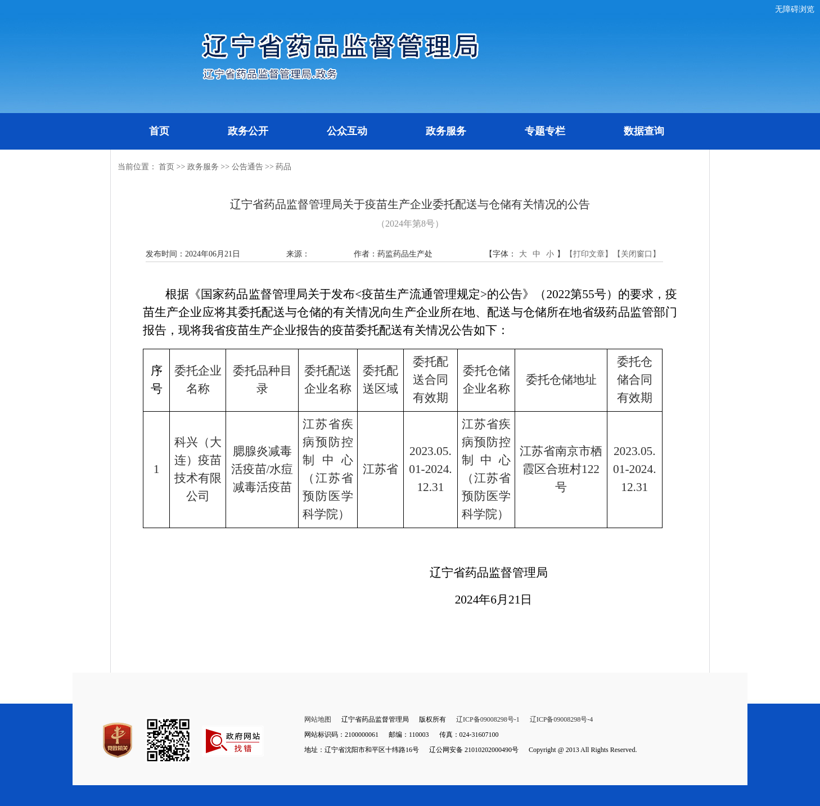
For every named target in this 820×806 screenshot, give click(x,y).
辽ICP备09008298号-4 (561, 719)
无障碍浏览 (794, 9)
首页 (159, 131)
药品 (283, 167)
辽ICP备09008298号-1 (488, 719)
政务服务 (446, 131)
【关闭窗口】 (636, 254)
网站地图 (317, 719)
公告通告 (247, 167)
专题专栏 (545, 131)
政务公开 (248, 131)
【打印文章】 (588, 254)
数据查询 (644, 131)
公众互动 (347, 131)
